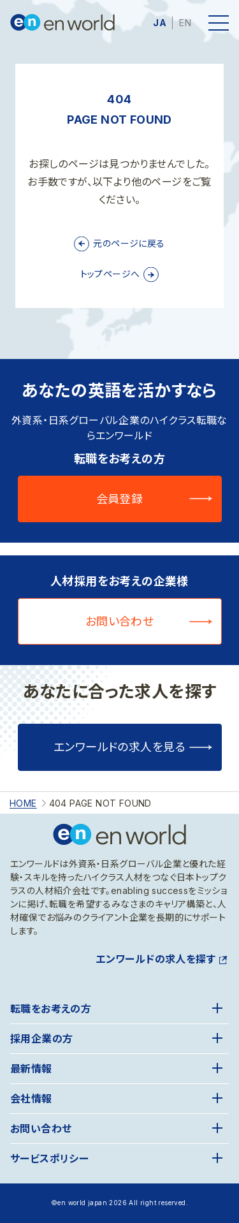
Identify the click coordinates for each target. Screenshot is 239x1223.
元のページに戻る (128, 243)
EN (185, 22)
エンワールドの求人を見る (119, 747)
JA (159, 22)
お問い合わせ (119, 621)
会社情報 (31, 1098)
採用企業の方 (41, 1038)
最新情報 (31, 1068)
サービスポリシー (49, 1158)
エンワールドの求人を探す (155, 959)
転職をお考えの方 (50, 1008)
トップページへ (110, 273)
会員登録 (119, 499)
